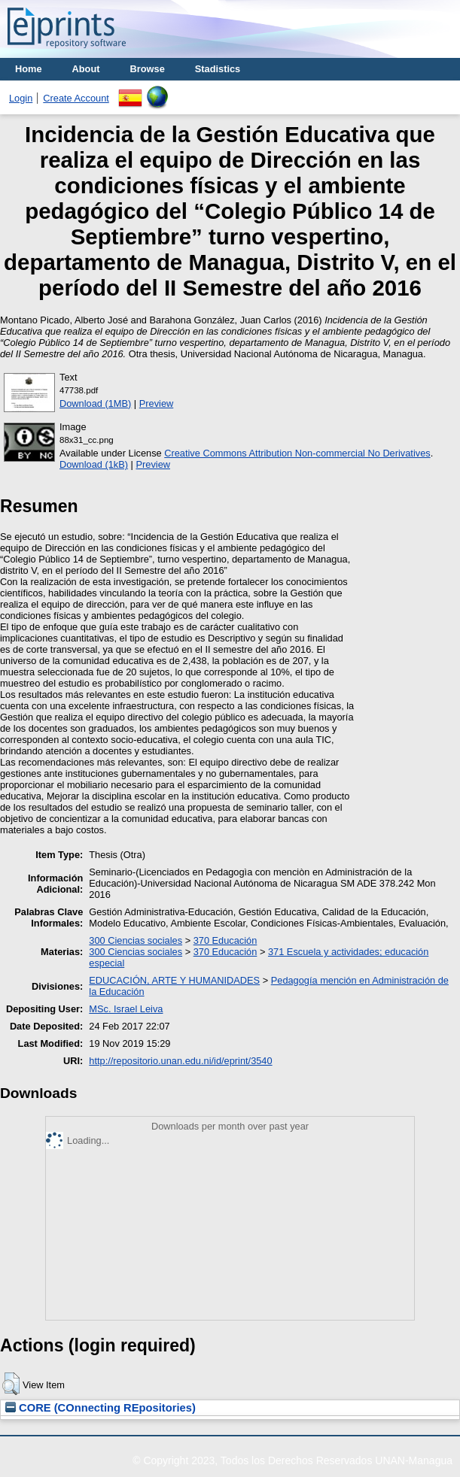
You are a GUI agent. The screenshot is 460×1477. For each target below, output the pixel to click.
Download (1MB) (95, 403)
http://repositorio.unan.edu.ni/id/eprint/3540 (180, 1060)
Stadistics (217, 68)
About (86, 68)
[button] (11, 1383)
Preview (156, 403)
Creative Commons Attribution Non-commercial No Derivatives (297, 453)
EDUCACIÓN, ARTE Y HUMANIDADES (174, 980)
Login (20, 98)
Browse (147, 68)
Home (28, 68)
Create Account (76, 98)
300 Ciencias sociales (135, 940)
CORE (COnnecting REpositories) (100, 1408)
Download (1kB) (93, 464)
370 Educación (225, 940)
